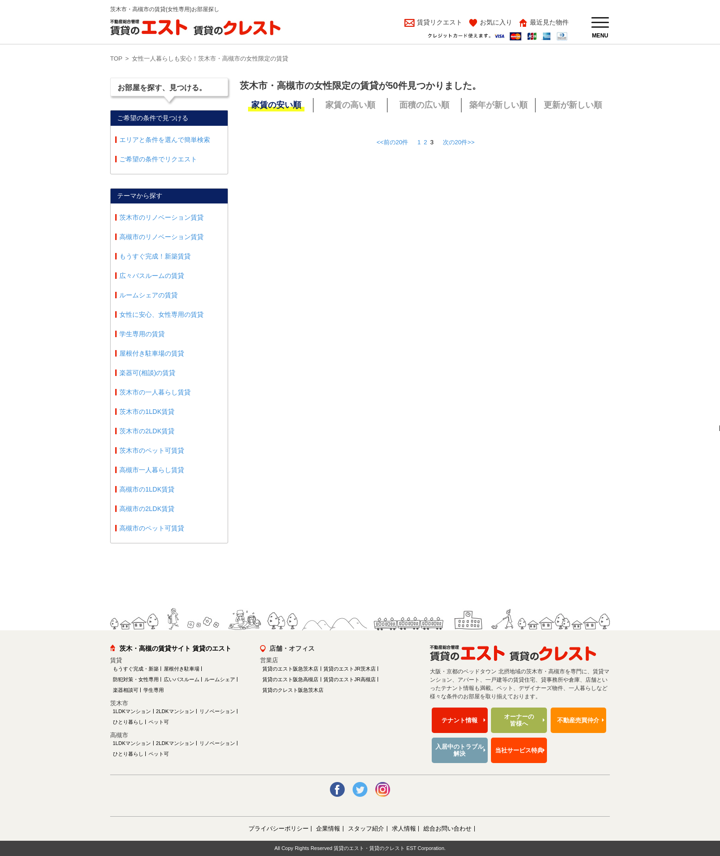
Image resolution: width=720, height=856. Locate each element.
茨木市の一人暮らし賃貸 (155, 392)
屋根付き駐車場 (181, 668)
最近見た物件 (549, 22)
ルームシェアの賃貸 (148, 295)
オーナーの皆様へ (519, 720)
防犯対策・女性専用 (136, 679)
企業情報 (328, 828)
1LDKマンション (132, 711)
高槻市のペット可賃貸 (151, 528)
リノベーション (217, 711)
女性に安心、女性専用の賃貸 (161, 314)
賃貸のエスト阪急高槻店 (290, 679)
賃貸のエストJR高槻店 (349, 679)
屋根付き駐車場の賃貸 (151, 353)
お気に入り (496, 22)
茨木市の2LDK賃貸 (146, 431)
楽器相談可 (125, 690)
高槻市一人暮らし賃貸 (151, 470)
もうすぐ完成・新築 (136, 668)
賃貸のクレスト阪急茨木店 (292, 690)
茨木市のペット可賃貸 (151, 450)
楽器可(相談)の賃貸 (147, 372)
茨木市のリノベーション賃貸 (161, 217)
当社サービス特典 (519, 750)
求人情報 (404, 828)
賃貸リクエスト (438, 22)
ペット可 (159, 722)
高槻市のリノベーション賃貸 (161, 236)
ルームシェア (220, 679)
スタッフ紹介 (366, 828)
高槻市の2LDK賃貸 (146, 508)
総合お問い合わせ (447, 828)
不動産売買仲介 (578, 720)
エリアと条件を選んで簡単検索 (164, 139)
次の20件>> (459, 142)
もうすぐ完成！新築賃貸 (155, 256)
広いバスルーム (181, 679)
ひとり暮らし (128, 722)
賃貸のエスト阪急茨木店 (290, 668)
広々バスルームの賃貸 (151, 275)
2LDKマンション (175, 711)
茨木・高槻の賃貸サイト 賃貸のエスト (175, 648)
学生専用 (153, 690)
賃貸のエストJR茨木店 (349, 668)
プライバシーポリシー (278, 828)
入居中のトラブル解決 (459, 750)
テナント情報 (459, 720)
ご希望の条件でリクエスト (158, 159)
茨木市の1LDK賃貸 (146, 411)
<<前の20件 (393, 142)
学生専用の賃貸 (142, 334)
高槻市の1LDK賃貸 (146, 489)
